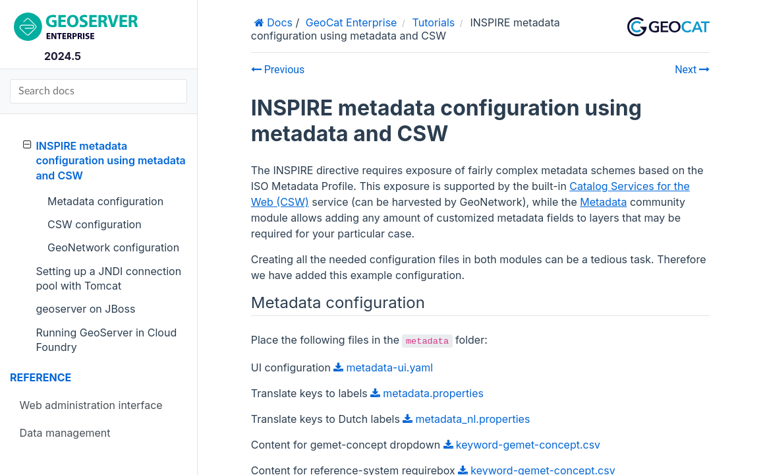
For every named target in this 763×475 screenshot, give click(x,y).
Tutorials (433, 22)
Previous (278, 69)
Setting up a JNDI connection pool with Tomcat (108, 278)
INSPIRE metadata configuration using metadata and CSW (104, 160)
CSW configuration (94, 224)
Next (692, 69)
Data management (65, 432)
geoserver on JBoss (85, 308)
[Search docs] (98, 91)
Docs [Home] (278, 22)
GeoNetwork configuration (113, 247)
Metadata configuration (105, 201)
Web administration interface (91, 405)
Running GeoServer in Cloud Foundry (106, 340)
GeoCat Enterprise (351, 22)
